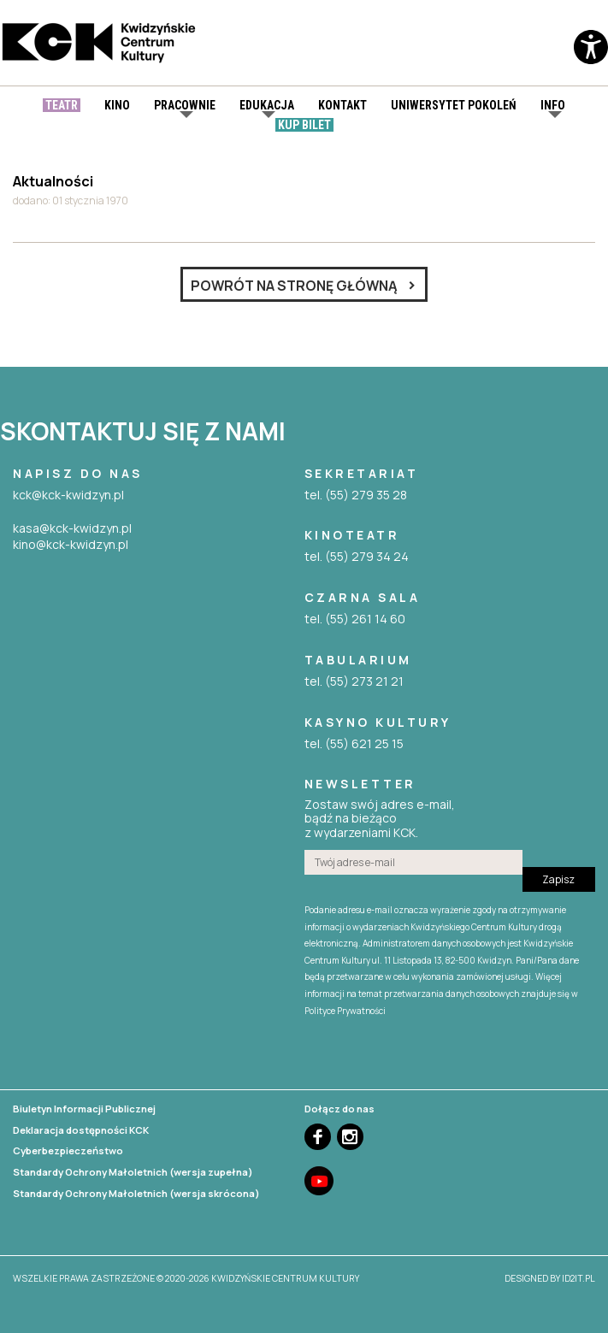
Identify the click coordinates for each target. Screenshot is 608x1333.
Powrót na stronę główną (294, 285)
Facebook (317, 1137)
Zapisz (558, 879)
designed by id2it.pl (550, 1278)
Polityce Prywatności (345, 1011)
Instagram (350, 1137)
